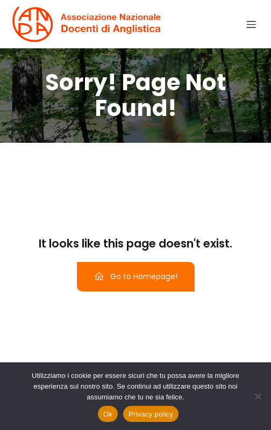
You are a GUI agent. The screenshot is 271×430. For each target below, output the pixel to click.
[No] (257, 396)
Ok (107, 414)
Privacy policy (151, 414)
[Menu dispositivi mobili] (251, 24)
